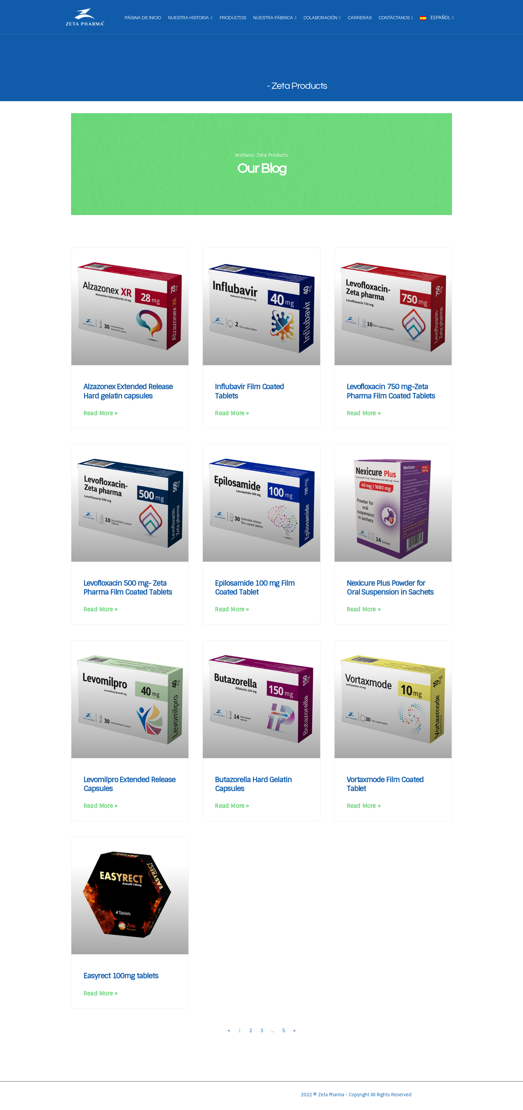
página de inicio (143, 17)
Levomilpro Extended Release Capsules (129, 784)
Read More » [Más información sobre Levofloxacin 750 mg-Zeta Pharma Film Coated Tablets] (364, 413)
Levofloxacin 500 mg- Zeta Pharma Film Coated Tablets (127, 587)
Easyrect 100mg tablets (120, 975)
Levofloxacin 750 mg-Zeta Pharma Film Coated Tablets (391, 391)
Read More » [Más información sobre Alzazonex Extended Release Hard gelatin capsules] (100, 413)
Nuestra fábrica (273, 17)
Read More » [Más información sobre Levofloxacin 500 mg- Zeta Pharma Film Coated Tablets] (100, 609)
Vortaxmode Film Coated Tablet (385, 784)
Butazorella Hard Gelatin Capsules (253, 784)
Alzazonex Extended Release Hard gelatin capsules (128, 391)
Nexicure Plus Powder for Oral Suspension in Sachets (390, 587)
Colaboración (320, 17)
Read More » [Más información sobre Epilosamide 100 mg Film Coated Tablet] (232, 609)
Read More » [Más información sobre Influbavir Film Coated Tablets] (232, 413)
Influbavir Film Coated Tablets (249, 391)
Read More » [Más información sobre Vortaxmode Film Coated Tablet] (364, 806)
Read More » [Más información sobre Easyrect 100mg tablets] (100, 993)
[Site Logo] (85, 17)
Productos (233, 17)
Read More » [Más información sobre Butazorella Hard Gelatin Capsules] (232, 806)
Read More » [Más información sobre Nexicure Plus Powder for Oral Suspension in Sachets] (364, 609)
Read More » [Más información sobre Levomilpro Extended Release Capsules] (100, 806)
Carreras (360, 17)
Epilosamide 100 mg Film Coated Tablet (254, 587)
